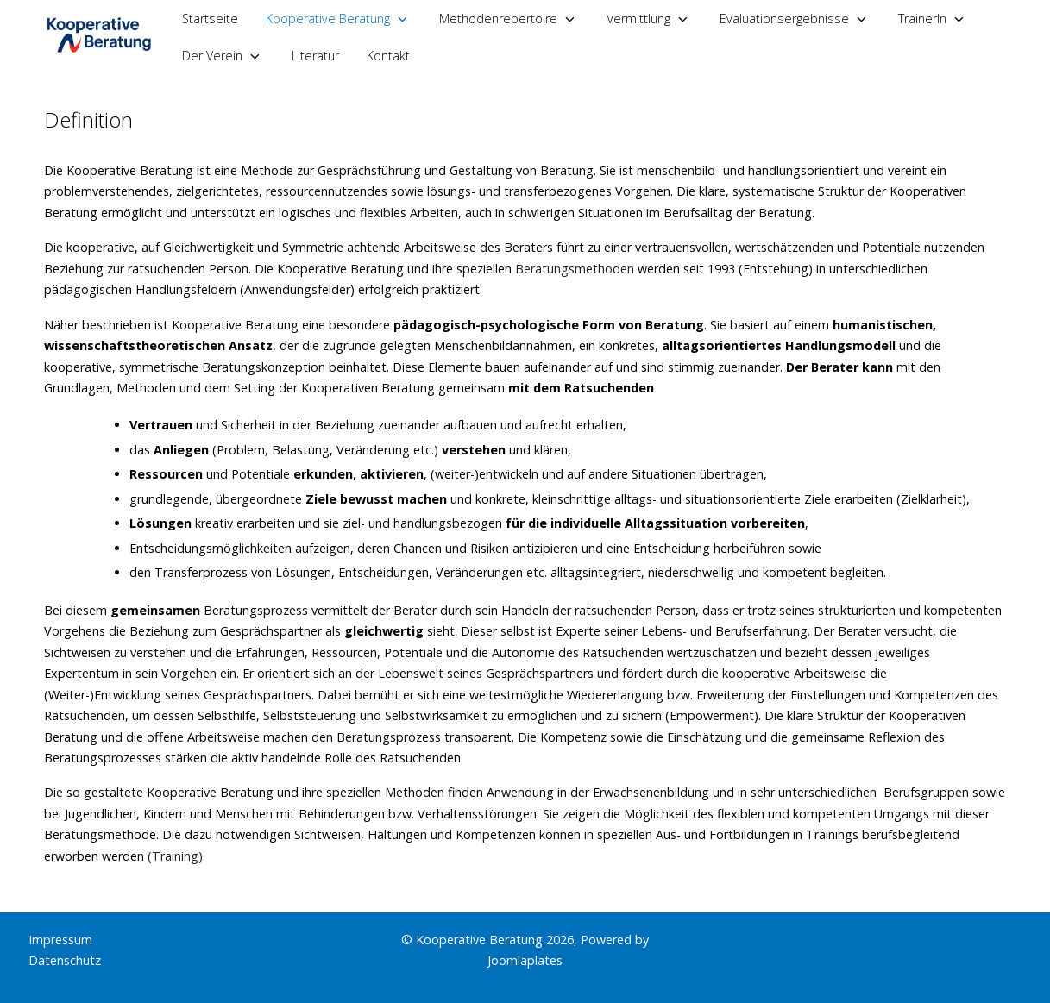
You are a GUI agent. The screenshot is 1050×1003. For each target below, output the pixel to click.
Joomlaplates (525, 960)
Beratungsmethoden (573, 268)
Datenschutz (64, 960)
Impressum (60, 939)
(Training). (176, 856)
